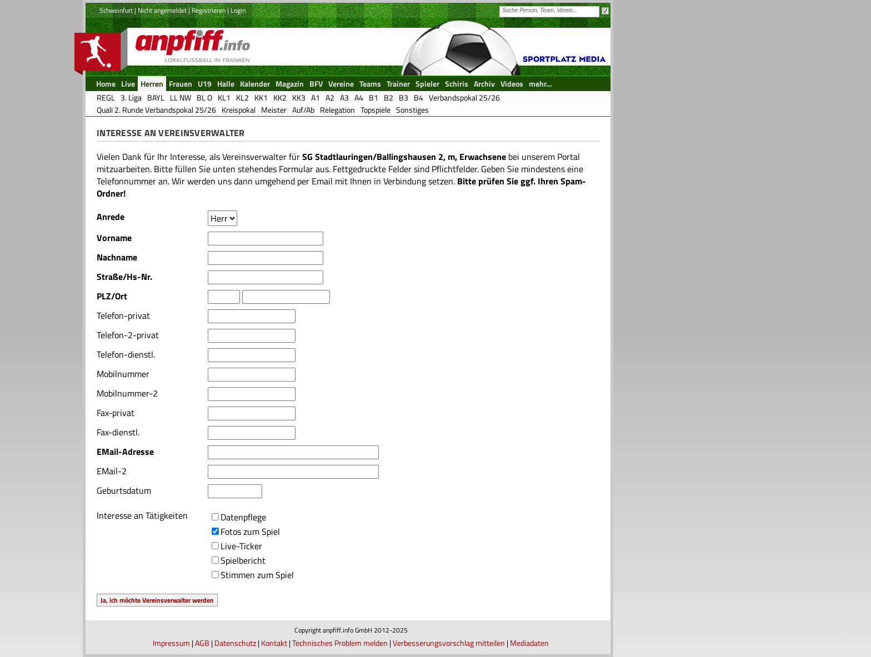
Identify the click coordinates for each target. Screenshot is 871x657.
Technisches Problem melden (340, 643)
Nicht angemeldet (162, 10)
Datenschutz (235, 643)
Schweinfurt (116, 10)
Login (238, 10)
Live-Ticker (241, 546)
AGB (202, 643)
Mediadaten (529, 643)
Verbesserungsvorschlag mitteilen (449, 643)
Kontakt (274, 643)
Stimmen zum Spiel (257, 574)
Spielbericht (243, 560)
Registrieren (209, 10)
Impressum (171, 643)
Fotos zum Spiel (250, 531)
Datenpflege (243, 517)
